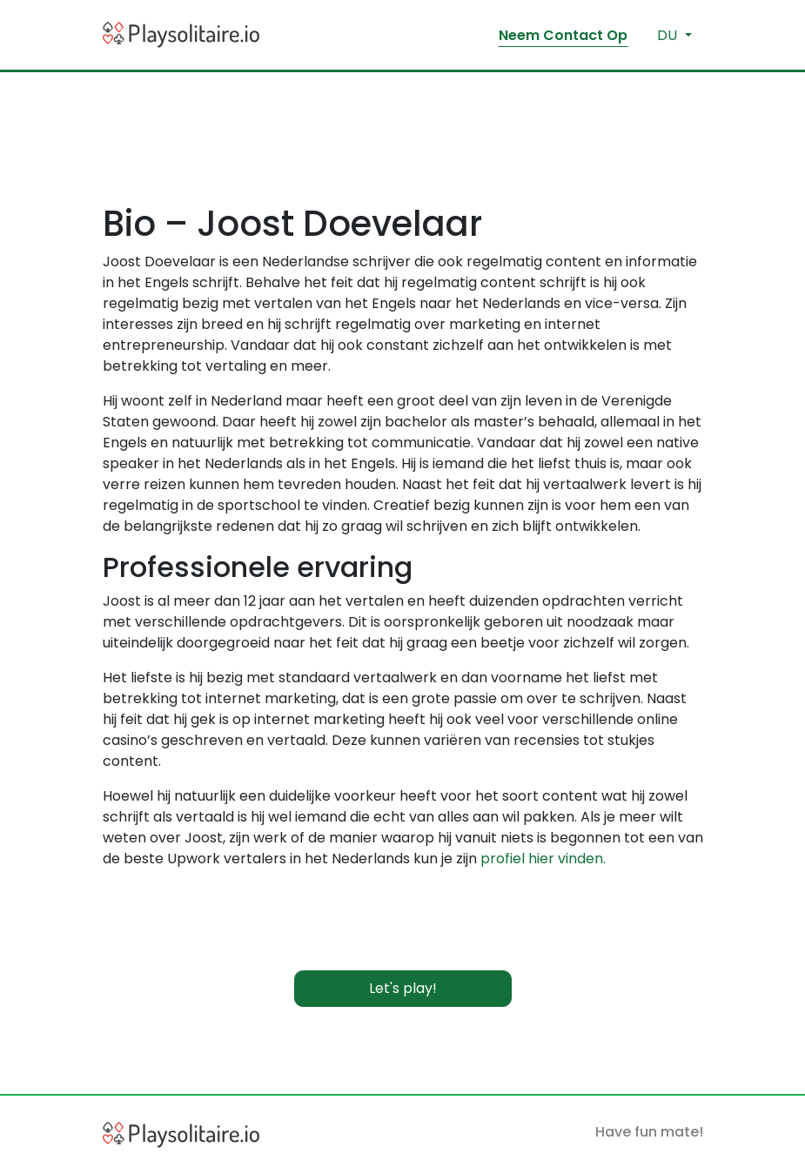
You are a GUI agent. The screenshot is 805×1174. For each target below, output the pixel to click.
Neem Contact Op (563, 35)
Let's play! (403, 988)
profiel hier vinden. (543, 859)
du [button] (669, 35)
